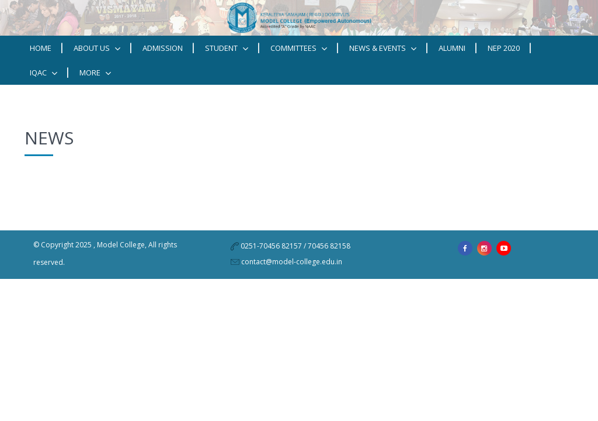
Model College (121, 245)
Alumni (452, 48)
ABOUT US (97, 48)
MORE (95, 72)
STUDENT (226, 48)
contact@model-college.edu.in (291, 262)
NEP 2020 (504, 48)
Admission (162, 48)
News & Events (382, 48)
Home (40, 48)
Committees (298, 48)
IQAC (43, 72)
